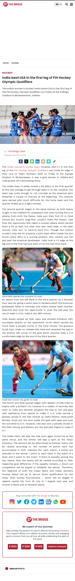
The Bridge (42, 496)
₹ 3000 (26, 546)
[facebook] (21, 161)
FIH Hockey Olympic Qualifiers (31, 170)
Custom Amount (57, 546)
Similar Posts (16, 568)
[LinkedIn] (37, 161)
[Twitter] (26, 161)
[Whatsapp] (32, 161)
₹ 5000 (13, 546)
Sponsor (65, 530)
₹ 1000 (38, 546)
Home (6, 63)
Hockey (7, 72)
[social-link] (54, 161)
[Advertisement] (38, 36)
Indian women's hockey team (23, 167)
